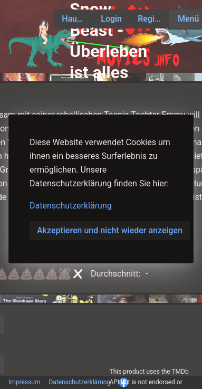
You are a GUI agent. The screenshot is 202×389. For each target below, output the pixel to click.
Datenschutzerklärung (71, 206)
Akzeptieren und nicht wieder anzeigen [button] (109, 230)
